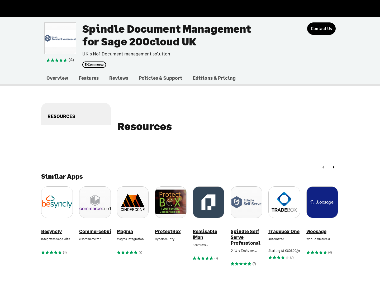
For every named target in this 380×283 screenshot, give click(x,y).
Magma (125, 231)
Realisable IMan (205, 234)
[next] (333, 167)
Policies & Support (160, 78)
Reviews (118, 78)
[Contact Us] (321, 28)
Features (89, 78)
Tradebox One (284, 231)
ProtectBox (168, 231)
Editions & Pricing (214, 78)
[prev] (323, 167)
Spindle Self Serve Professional (245, 237)
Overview (57, 78)
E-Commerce (94, 64)
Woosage (316, 231)
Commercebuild (95, 231)
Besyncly (51, 231)
